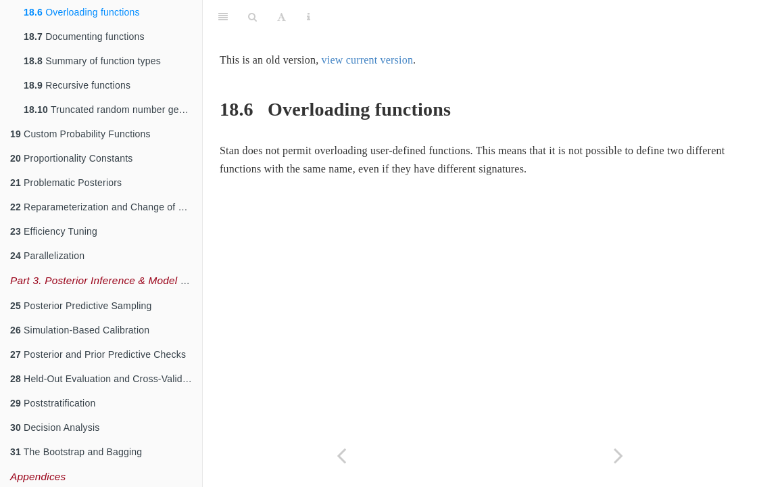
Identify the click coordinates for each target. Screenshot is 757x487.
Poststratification (52, 403)
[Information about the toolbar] (308, 17)
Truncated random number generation (113, 109)
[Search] (252, 17)
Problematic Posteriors (66, 182)
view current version (368, 60)
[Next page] (618, 455)
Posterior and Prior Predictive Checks (98, 354)
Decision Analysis (54, 427)
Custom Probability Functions (80, 134)
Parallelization (47, 255)
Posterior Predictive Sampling (81, 305)
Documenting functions (84, 36)
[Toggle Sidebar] (223, 17)
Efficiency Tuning (53, 231)
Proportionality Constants (71, 158)
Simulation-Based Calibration (79, 330)
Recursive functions (77, 85)
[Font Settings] (281, 17)
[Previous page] (341, 455)
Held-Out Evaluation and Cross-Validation (106, 378)
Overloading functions (82, 12)
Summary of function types (92, 60)
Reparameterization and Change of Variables (106, 207)
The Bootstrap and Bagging (76, 451)
